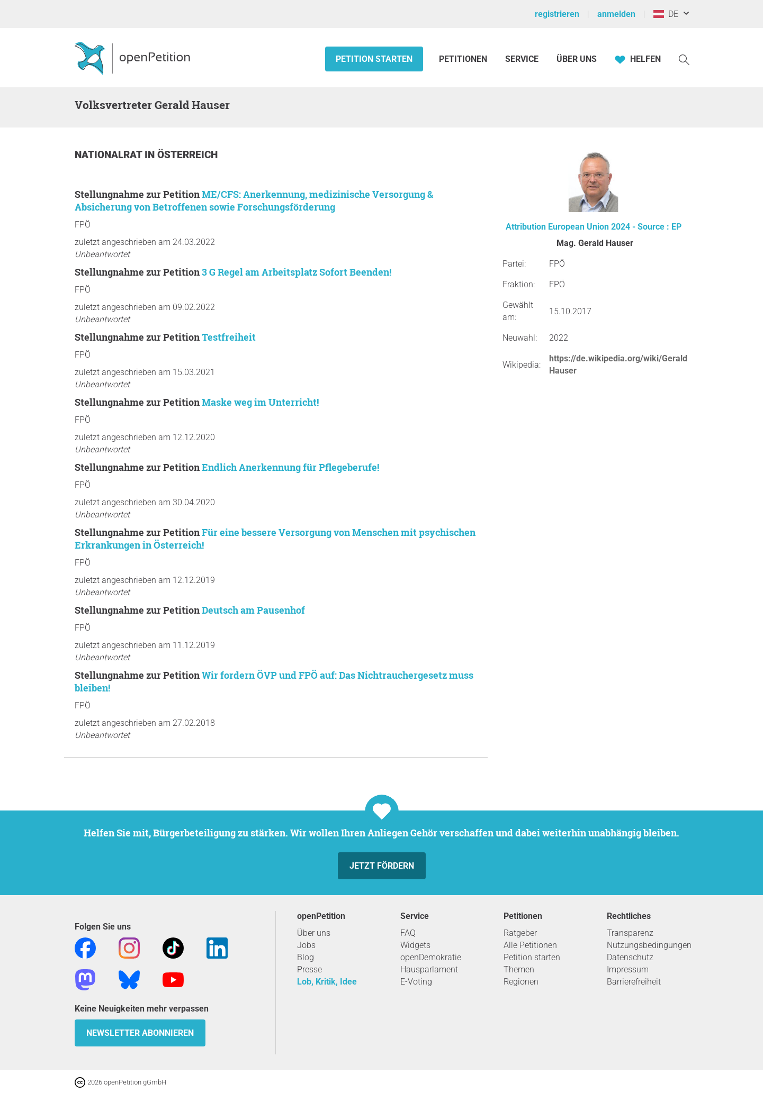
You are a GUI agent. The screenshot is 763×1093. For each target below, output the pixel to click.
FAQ (408, 933)
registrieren (557, 14)
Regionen (521, 982)
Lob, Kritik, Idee (327, 982)
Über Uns (576, 59)
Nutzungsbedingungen (649, 945)
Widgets (415, 945)
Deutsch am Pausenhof (253, 610)
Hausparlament (429, 969)
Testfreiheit (229, 337)
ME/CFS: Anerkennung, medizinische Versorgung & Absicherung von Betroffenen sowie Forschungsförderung (254, 200)
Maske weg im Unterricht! (260, 402)
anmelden (616, 14)
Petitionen (464, 59)
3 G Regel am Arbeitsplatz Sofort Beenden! (296, 272)
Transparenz (630, 933)
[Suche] (684, 59)
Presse (309, 969)
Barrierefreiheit (634, 982)
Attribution (526, 227)
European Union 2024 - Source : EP (614, 227)
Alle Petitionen (530, 945)
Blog (305, 957)
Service (521, 59)
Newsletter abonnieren (140, 1033)
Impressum (628, 969)
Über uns (313, 933)
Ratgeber (520, 933)
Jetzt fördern (381, 866)
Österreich (187, 155)
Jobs (306, 945)
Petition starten (374, 59)
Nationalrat (110, 155)
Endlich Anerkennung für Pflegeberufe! (290, 467)
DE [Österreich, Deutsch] (665, 14)
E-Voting (416, 982)
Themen (519, 969)
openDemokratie (430, 957)
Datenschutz (630, 957)
